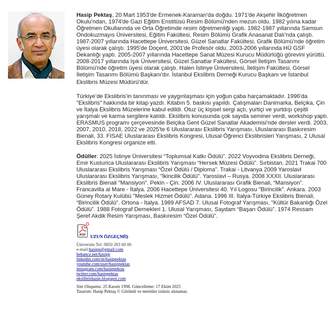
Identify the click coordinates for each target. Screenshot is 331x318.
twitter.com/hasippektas (97, 273)
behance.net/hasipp (93, 254)
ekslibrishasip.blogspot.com (101, 278)
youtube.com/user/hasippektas (103, 263)
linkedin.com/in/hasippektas (101, 259)
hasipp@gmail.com (106, 249)
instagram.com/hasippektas (100, 268)
